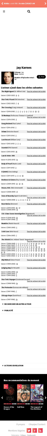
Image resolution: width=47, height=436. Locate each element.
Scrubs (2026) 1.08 (27, 4)
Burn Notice (5, 204)
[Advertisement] (23, 39)
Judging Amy (6, 268)
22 (17, 218)
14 (17, 160)
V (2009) (4, 172)
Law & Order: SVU (8, 156)
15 (22, 184)
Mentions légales (16, 430)
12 (17, 184)
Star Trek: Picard (7, 99)
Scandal (4, 148)
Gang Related (6, 123)
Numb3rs (4, 223)
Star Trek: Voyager (8, 279)
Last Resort (5, 140)
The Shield (5, 239)
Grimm (3, 132)
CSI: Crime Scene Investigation (13, 214)
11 (38, 111)
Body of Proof (6, 164)
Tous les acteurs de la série (36, 91)
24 (17, 283)
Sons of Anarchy (7, 196)
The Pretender (7, 287)
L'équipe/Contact (37, 424)
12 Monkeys (5, 115)
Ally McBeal (5, 260)
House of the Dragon (10, 406)
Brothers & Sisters (8, 180)
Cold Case (5, 231)
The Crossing (6, 107)
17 (17, 192)
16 (16, 152)
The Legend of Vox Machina (37, 406)
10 (36, 111)
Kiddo (6, 4)
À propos (20, 424)
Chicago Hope (6, 295)
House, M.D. (6, 188)
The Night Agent (7, 91)
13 (19, 184)
